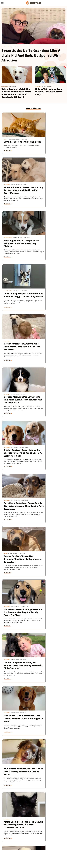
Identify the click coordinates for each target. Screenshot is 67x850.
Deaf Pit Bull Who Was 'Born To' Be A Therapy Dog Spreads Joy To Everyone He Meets (48, 638)
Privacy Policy (41, 825)
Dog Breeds (4, 86)
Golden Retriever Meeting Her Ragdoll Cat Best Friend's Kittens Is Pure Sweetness (16, 788)
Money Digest (48, 834)
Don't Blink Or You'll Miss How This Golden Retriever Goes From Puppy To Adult (50, 387)
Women (31, 837)
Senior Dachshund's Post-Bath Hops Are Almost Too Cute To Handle (50, 587)
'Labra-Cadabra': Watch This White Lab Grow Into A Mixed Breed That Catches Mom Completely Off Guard (16, 93)
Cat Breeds (40, 429)
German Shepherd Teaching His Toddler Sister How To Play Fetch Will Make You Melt (16, 387)
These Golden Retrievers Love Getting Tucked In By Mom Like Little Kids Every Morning (49, 138)
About (22, 825)
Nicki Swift (57, 834)
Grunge (31, 834)
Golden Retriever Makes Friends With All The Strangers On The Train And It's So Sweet (49, 489)
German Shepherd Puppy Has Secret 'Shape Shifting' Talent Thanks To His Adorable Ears (16, 589)
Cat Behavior (7, 731)
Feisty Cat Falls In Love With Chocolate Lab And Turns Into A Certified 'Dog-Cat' (16, 738)
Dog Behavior (5, 47)
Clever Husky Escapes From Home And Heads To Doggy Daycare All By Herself (49, 188)
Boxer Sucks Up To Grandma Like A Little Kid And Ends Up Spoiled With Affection (31, 55)
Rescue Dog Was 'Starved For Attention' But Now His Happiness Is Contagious (17, 337)
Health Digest (39, 834)
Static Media (24, 828)
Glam (25, 834)
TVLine (21, 834)
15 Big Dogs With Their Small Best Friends (15, 685)
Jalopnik (14, 834)
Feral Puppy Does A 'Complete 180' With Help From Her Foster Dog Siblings (17, 188)
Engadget (8, 834)
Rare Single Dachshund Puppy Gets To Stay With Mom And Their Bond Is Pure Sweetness (49, 287)
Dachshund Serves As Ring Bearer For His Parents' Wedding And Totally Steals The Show (49, 337)
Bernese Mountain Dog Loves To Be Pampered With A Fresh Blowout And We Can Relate (48, 238)
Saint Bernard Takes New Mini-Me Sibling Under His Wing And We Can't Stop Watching (50, 539)
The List (25, 837)
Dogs (5, 330)
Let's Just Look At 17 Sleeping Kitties (14, 135)
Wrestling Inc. (40, 837)
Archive (30, 825)
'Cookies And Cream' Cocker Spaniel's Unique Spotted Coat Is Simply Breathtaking (49, 738)
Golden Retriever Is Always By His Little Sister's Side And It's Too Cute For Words (16, 238)
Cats (5, 131)
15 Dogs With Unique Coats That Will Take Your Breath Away (49, 92)
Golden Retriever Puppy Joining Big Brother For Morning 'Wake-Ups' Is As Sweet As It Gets (17, 287)
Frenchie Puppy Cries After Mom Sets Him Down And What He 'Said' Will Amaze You (17, 638)
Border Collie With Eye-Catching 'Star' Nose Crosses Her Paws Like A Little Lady (16, 489)
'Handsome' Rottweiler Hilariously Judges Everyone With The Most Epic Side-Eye (49, 688)
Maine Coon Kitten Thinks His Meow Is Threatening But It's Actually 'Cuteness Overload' (47, 438)
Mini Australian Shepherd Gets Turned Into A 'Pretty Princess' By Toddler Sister (17, 437)
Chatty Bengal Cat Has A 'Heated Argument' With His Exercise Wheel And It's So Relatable (16, 539)
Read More (7, 146)
